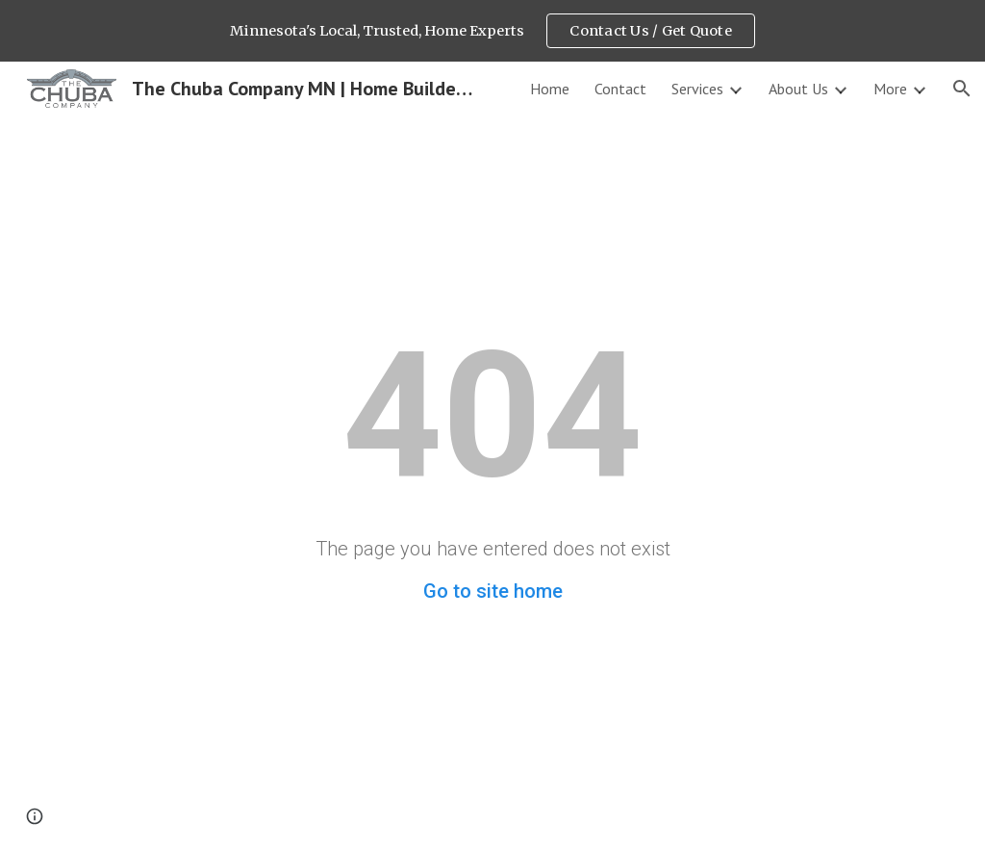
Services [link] (697, 88)
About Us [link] (798, 88)
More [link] (890, 88)
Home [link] (549, 88)
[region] (492, 31)
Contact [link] (620, 88)
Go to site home (493, 591)
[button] (962, 88)
